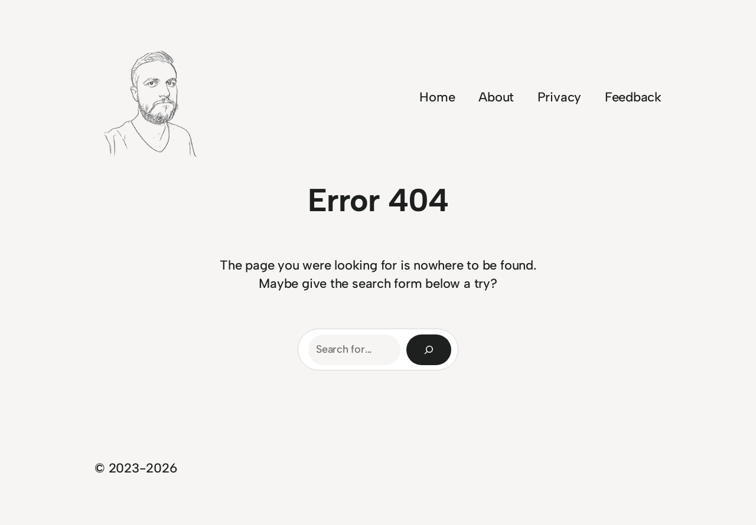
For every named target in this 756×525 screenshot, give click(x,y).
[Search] (428, 349)
